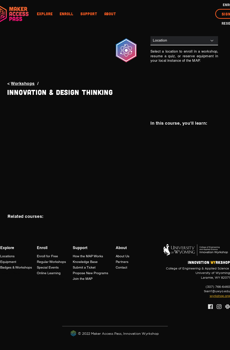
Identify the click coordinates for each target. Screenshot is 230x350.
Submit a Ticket (84, 267)
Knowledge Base (85, 262)
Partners (122, 262)
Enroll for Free (47, 256)
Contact (121, 267)
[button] (44, 14)
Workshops (23, 83)
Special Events (48, 267)
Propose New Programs (90, 273)
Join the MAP (82, 279)
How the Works (88, 256)
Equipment (8, 262)
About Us (122, 256)
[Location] (184, 40)
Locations (7, 256)
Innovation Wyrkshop (141, 333)
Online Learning (49, 273)
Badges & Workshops (16, 267)
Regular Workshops (51, 262)
